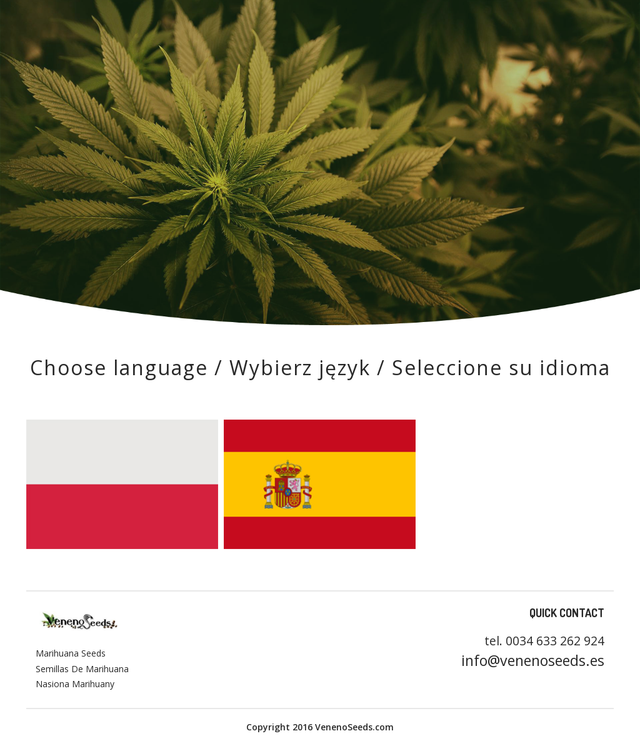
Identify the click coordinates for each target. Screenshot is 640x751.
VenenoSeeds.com (353, 727)
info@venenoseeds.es (532, 660)
